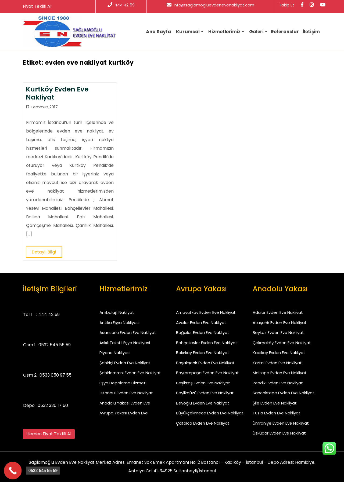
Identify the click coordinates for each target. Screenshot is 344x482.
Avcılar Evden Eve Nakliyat (201, 322)
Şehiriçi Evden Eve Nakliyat (124, 363)
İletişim (311, 31)
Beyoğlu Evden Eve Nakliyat (202, 403)
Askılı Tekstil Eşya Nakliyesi (124, 342)
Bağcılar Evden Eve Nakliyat (202, 332)
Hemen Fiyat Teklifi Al (48, 434)
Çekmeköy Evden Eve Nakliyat (282, 342)
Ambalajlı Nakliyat (116, 312)
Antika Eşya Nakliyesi (119, 322)
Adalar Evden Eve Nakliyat (278, 312)
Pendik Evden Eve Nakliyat (278, 383)
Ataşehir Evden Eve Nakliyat (280, 322)
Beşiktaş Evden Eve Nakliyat (203, 383)
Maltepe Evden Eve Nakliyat (280, 373)
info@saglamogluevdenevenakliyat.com (210, 5)
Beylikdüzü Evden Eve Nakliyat (205, 393)
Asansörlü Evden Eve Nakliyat (127, 332)
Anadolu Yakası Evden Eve (124, 403)
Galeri (256, 31)
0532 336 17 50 (53, 405)
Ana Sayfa (158, 31)
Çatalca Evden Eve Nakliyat (203, 423)
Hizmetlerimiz (224, 31)
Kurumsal (188, 31)
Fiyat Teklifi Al (37, 6)
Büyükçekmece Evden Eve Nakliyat (209, 413)
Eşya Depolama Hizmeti (122, 383)
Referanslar (285, 31)
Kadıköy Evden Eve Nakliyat (279, 352)
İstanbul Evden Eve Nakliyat (126, 393)
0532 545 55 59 (54, 345)
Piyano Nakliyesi (114, 352)
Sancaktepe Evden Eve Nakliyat (283, 393)
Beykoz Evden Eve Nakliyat (278, 332)
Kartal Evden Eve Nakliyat (277, 363)
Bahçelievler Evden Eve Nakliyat (206, 342)
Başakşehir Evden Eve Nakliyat (205, 363)
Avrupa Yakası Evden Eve (123, 413)
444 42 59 (121, 5)
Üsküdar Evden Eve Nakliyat (279, 433)
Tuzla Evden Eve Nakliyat (276, 413)
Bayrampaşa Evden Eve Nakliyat (207, 373)
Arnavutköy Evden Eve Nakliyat (206, 312)
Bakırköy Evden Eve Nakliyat (202, 352)
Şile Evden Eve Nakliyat (275, 403)
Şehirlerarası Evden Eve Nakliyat (130, 373)
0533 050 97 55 (55, 375)
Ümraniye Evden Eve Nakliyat (281, 423)
